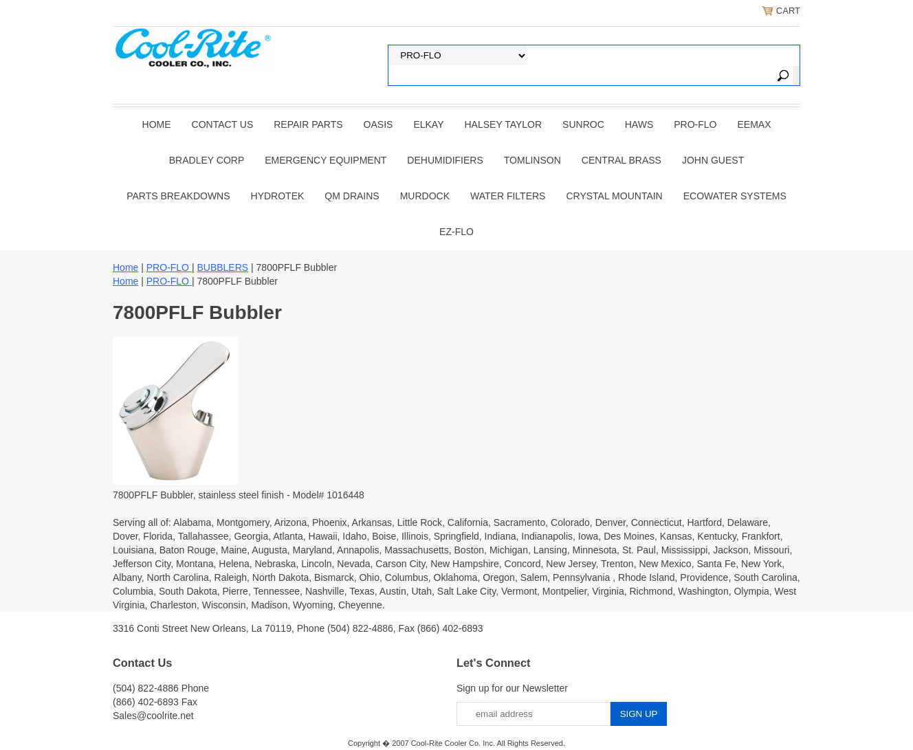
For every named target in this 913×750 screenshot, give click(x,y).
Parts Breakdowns (178, 195)
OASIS (378, 124)
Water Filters (507, 195)
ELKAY (428, 124)
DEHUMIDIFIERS (445, 160)
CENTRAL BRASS (621, 160)
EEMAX (754, 124)
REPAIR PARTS (308, 124)
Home (156, 124)
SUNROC (583, 124)
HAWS (639, 124)
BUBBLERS (222, 267)
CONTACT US (223, 124)
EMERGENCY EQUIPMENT (325, 160)
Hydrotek (278, 195)
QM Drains (351, 195)
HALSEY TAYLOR (503, 124)
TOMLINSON (532, 160)
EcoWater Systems (734, 195)
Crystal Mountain (614, 195)
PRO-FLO (695, 124)
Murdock (425, 195)
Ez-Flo (456, 231)
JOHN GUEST (713, 160)
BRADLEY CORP (206, 160)
